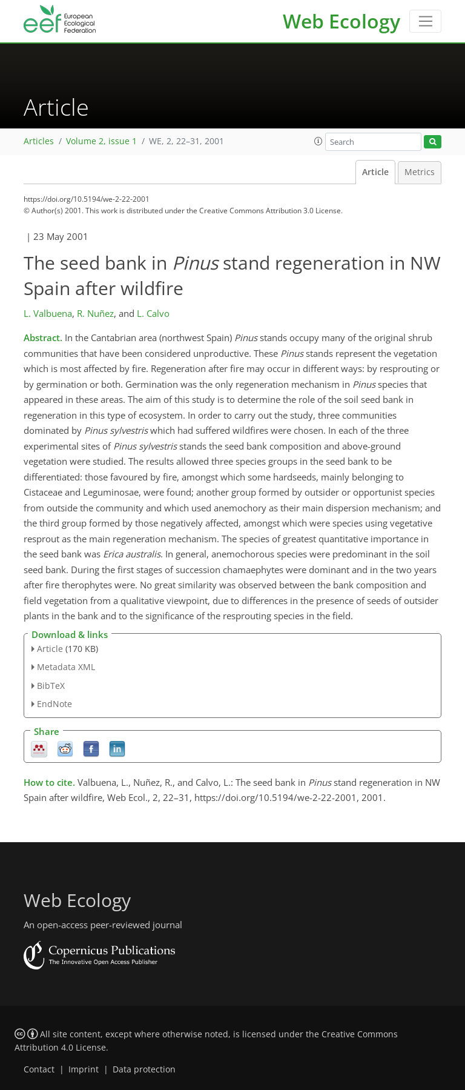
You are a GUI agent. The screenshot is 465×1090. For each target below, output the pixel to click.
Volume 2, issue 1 (101, 141)
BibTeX (51, 685)
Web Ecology (341, 21)
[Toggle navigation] (425, 21)
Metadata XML (66, 667)
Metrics (419, 172)
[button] (318, 141)
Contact (39, 1069)
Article (375, 172)
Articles (39, 141)
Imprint (83, 1069)
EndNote (54, 703)
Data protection (144, 1069)
